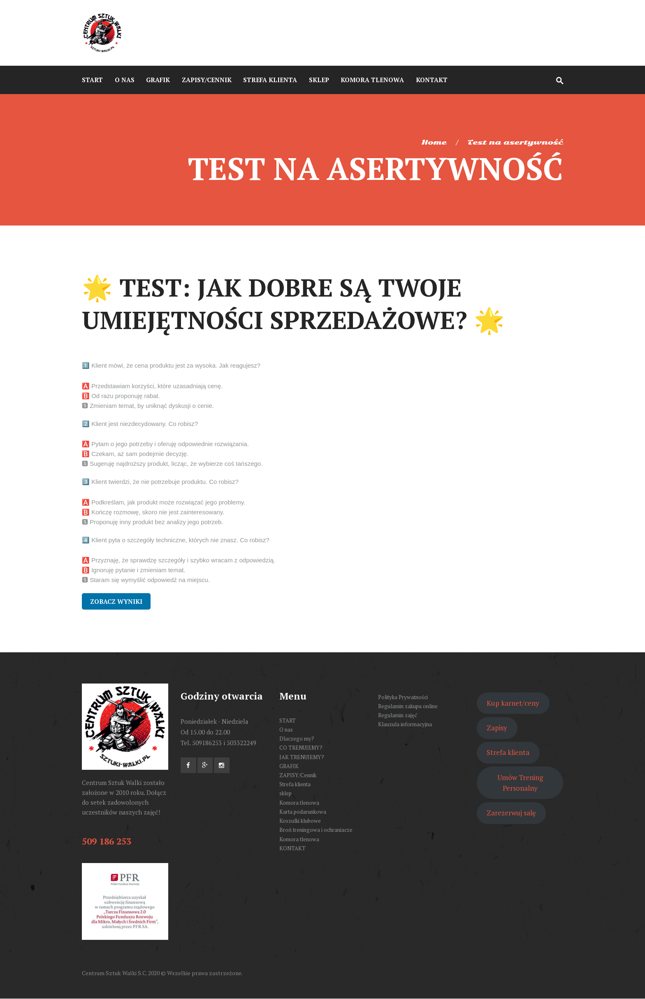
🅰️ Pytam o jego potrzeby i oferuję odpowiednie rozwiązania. (165, 443)
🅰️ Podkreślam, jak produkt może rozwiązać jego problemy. (163, 502)
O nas (286, 729)
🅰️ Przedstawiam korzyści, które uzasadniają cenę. (152, 385)
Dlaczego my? (296, 738)
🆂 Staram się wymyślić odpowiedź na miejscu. (146, 579)
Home (433, 142)
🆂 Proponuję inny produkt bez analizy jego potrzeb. (152, 521)
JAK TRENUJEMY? (301, 757)
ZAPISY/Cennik (297, 775)
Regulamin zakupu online (408, 706)
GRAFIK (289, 766)
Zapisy (497, 727)
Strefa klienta (295, 784)
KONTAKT (292, 848)
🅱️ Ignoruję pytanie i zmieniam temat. (134, 569)
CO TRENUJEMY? (300, 747)
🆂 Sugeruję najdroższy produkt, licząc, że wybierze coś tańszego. (172, 463)
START (287, 720)
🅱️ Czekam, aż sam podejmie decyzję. (135, 453)
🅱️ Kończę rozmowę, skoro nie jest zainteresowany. (153, 512)
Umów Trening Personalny (520, 783)
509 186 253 (106, 841)
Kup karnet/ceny (513, 703)
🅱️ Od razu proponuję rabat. (121, 395)
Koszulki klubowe (300, 820)
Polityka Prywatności (403, 697)
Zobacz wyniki (116, 601)
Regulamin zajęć (397, 715)
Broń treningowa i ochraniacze (316, 829)
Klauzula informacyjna (405, 724)
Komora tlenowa (299, 802)
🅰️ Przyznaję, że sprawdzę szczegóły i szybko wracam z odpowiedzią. (178, 560)
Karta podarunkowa (302, 811)
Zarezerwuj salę (511, 812)
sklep (285, 793)
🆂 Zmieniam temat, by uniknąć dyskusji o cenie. (148, 405)
